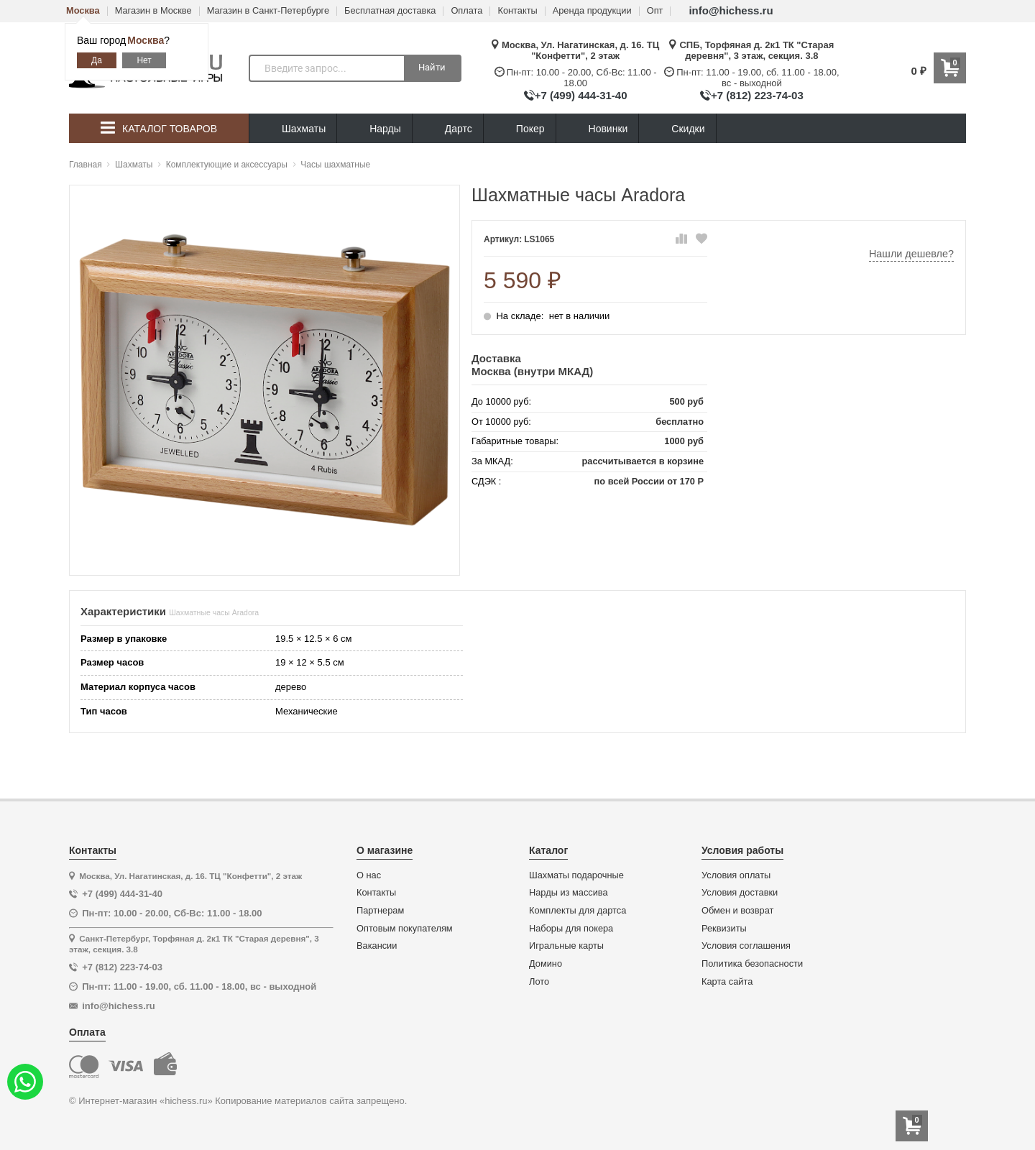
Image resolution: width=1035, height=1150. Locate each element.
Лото (539, 982)
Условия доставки (740, 893)
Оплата (466, 11)
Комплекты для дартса (577, 911)
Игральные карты (566, 946)
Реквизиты (724, 929)
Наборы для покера (571, 929)
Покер (519, 129)
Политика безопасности (752, 964)
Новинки (597, 129)
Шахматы (293, 129)
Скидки (677, 130)
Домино (545, 964)
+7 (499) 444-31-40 (581, 95)
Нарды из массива (568, 893)
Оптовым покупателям (404, 929)
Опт (655, 11)
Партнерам (380, 911)
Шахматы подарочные (576, 875)
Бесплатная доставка (390, 11)
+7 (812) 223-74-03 (757, 95)
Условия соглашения (746, 946)
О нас (368, 875)
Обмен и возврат (737, 911)
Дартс (447, 129)
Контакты (517, 11)
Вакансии (376, 946)
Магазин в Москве (153, 11)
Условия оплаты (736, 875)
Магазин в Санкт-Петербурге (268, 11)
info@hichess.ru (731, 10)
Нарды (374, 129)
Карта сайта (727, 982)
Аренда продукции (592, 11)
